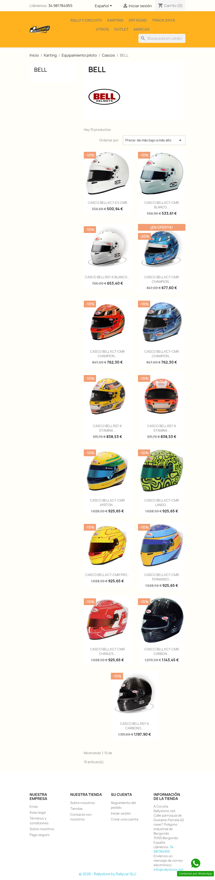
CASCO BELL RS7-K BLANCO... (107, 277)
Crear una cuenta (124, 819)
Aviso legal (38, 812)
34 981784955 (60, 5)
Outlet (121, 29)
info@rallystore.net (169, 869)
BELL (40, 70)
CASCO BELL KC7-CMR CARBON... (161, 651)
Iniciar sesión (121, 813)
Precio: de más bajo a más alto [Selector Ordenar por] (154, 140)
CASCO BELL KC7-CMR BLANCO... (161, 204)
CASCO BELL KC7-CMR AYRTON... (107, 502)
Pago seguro (39, 835)
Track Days (163, 20)
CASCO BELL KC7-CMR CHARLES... (107, 651)
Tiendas (76, 808)
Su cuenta (121, 794)
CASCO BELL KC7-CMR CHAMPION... (161, 279)
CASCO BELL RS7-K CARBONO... (134, 725)
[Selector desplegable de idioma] (104, 6)
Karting (115, 20)
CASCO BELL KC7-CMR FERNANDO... (161, 577)
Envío (34, 806)
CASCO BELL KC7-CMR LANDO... (161, 502)
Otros (102, 29)
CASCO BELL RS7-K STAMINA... (107, 428)
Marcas (142, 29)
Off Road (138, 20)
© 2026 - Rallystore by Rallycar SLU (107, 874)
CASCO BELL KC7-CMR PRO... (107, 575)
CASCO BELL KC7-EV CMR (107, 202)
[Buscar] (161, 38)
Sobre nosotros (42, 829)
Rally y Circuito (86, 20)
